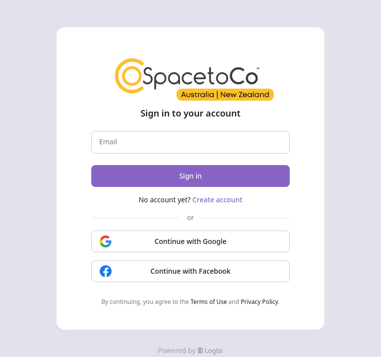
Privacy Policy (259, 302)
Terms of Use (208, 302)
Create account (217, 199)
